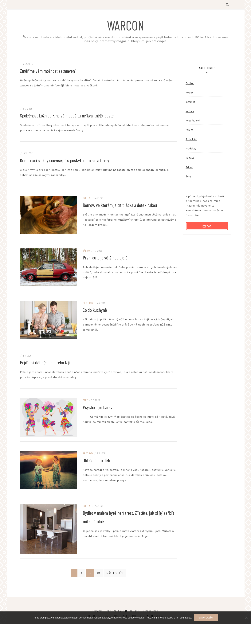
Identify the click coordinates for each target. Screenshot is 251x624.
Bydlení (87, 198)
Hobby (190, 92)
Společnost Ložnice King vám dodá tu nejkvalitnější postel (67, 116)
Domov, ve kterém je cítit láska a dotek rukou (120, 205)
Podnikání (191, 139)
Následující (114, 573)
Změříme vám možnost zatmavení (48, 71)
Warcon (125, 25)
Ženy (85, 400)
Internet (190, 102)
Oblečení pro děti (96, 461)
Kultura (190, 111)
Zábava (86, 250)
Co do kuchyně (95, 310)
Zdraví (189, 167)
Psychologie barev (97, 407)
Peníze (189, 130)
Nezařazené (193, 120)
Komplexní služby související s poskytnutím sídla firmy (64, 160)
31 (98, 573)
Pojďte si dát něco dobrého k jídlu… (49, 362)
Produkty (88, 303)
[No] (246, 618)
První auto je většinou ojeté (105, 258)
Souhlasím (205, 617)
